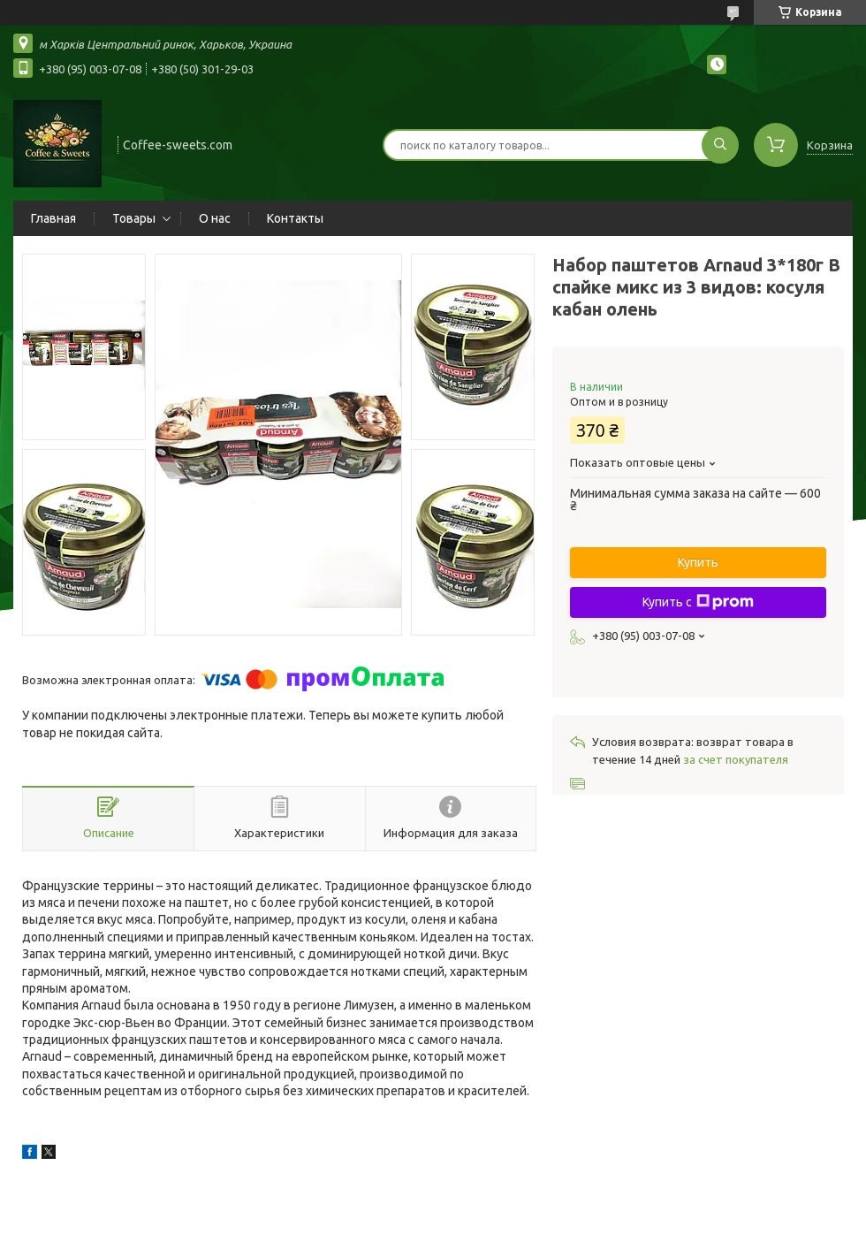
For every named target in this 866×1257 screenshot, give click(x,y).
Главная (53, 218)
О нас (215, 218)
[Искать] (720, 145)
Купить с (698, 602)
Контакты (295, 218)
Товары (134, 218)
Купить (698, 562)
